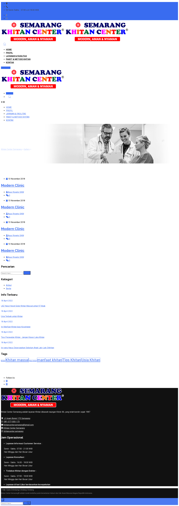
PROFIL (9, 53)
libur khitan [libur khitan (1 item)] (33, 361)
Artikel (9, 285)
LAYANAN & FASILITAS (16, 56)
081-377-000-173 (11, 421)
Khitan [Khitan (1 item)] (3, 361)
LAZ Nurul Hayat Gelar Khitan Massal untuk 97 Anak (23, 306)
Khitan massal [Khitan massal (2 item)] (17, 360)
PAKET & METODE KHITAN (18, 59)
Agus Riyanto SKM (16, 192)
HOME (9, 49)
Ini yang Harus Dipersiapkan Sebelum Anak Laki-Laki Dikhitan (27, 348)
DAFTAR (5, 68)
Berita (8, 288)
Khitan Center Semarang (14, 428)
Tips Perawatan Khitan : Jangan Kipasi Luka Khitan (22, 337)
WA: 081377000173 (17, 7)
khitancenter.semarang (13, 431)
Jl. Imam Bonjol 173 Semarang (20, 3)
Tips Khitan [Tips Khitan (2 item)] (72, 360)
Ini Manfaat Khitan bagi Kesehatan (15, 327)
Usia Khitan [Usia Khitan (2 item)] (91, 360)
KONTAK (10, 62)
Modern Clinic (12, 185)
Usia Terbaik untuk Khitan (12, 316)
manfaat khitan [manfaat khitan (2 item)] (49, 360)
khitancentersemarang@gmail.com (18, 425)
